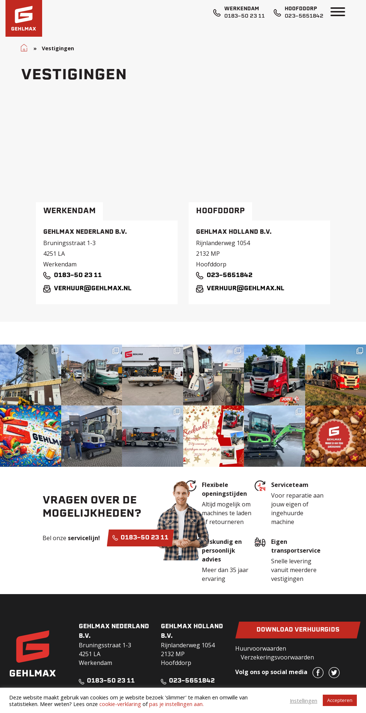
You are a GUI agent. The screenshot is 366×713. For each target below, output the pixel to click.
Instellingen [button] (303, 700)
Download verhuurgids (298, 630)
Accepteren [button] (339, 700)
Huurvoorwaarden (260, 648)
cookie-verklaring (120, 703)
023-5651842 (304, 16)
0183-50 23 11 (244, 16)
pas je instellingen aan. (176, 703)
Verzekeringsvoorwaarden (277, 657)
